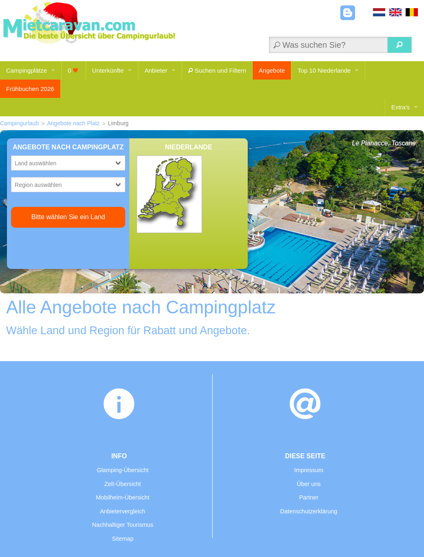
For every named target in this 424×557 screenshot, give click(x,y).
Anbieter (155, 70)
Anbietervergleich (122, 511)
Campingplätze (26, 70)
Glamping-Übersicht (123, 470)
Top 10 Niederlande (324, 70)
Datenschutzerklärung (308, 511)
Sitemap (122, 538)
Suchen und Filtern (217, 70)
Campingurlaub (19, 123)
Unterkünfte (108, 70)
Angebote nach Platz (73, 123)
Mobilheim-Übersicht (122, 497)
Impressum (308, 470)
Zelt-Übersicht (122, 484)
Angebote (272, 70)
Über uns (308, 484)
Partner (308, 497)
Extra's (400, 107)
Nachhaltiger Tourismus (122, 524)
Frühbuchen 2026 (30, 88)
